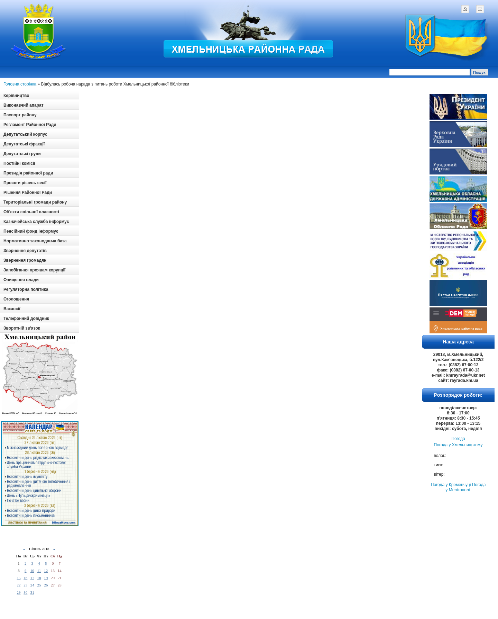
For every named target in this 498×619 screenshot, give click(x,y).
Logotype (38, 31)
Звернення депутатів (25, 250)
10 (32, 570)
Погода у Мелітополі (465, 487)
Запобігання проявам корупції (34, 270)
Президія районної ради (28, 173)
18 (39, 578)
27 (53, 585)
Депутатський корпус (25, 134)
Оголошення (16, 299)
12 (46, 570)
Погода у (458, 444)
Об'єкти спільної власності (31, 211)
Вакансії (11, 308)
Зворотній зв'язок (21, 328)
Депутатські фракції (24, 144)
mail (480, 9)
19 (46, 578)
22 (18, 585)
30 (25, 592)
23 (25, 585)
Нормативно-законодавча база (35, 241)
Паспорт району (20, 115)
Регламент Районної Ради (29, 124)
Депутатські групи (22, 153)
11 (39, 570)
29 (18, 592)
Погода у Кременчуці (451, 484)
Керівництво (16, 95)
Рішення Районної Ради (27, 192)
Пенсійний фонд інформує (30, 231)
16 (25, 578)
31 (32, 592)
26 (46, 585)
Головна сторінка (19, 84)
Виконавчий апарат (23, 105)
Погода (458, 438)
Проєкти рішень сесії (24, 182)
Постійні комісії (19, 163)
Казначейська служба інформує (36, 221)
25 (39, 585)
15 (18, 578)
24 (32, 585)
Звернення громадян (24, 260)
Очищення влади (21, 279)
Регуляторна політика (25, 289)
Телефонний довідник (26, 318)
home (465, 9)
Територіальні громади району (35, 202)
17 (32, 578)
